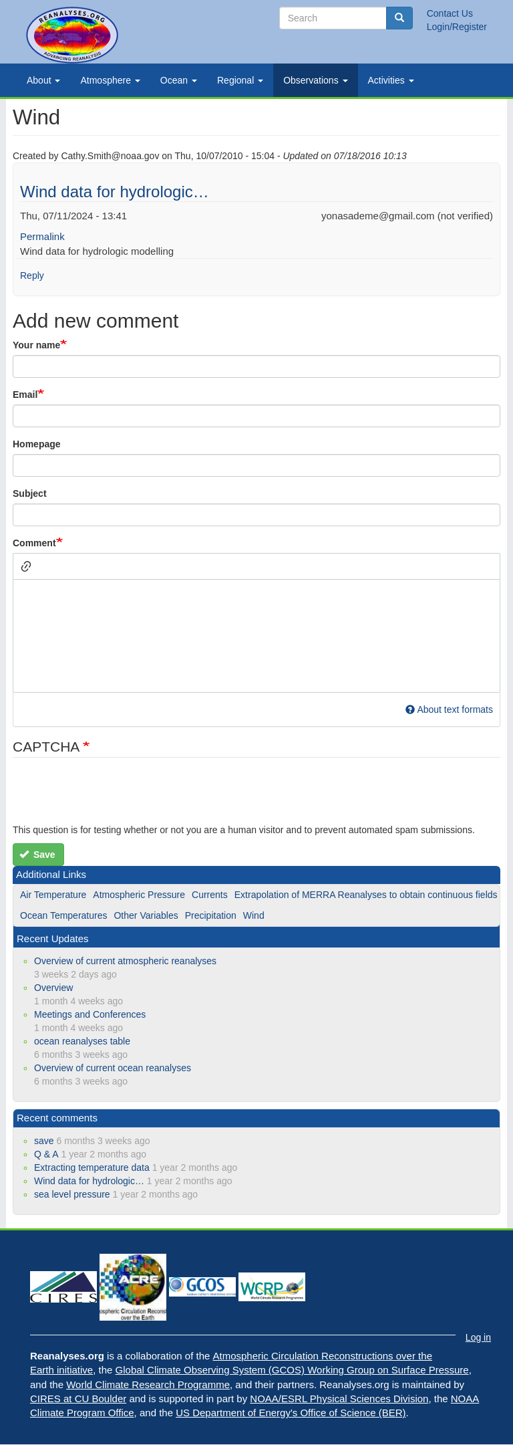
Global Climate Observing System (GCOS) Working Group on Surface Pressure (292, 1369)
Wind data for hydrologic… (114, 192)
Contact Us (450, 13)
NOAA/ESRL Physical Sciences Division (339, 1398)
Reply (32, 275)
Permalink (42, 236)
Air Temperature (53, 894)
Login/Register (457, 26)
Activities (391, 80)
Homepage (37, 444)
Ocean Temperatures (63, 915)
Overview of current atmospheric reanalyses (125, 961)
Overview (53, 987)
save (44, 1140)
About (43, 80)
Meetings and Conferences (90, 1014)
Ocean (178, 80)
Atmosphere (110, 80)
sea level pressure (72, 1194)
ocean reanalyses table (82, 1041)
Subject (30, 493)
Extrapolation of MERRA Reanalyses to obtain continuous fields (366, 894)
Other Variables (146, 915)
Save (37, 854)
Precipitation (210, 915)
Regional (240, 80)
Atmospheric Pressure (139, 894)
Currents (210, 894)
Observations (315, 80)
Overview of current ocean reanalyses (112, 1068)
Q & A (46, 1154)
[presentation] (114, 797)
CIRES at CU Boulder (78, 1398)
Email (25, 394)
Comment (34, 543)
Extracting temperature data (92, 1167)
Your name (36, 345)
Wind (254, 915)
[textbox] (256, 636)
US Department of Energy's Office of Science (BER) (290, 1412)
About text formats (449, 709)
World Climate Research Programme (148, 1384)
